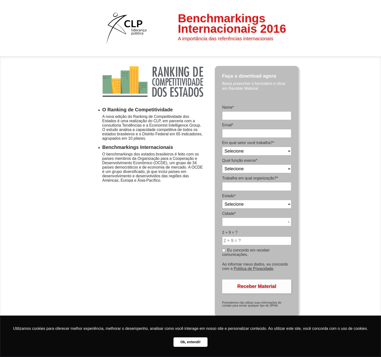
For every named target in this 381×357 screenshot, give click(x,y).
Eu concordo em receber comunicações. (246, 252)
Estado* (229, 196)
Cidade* (229, 213)
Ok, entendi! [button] (190, 342)
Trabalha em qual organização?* (250, 178)
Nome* (228, 107)
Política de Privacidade (253, 269)
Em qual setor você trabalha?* (248, 143)
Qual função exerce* (239, 160)
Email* (227, 125)
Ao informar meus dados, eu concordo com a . (255, 266)
